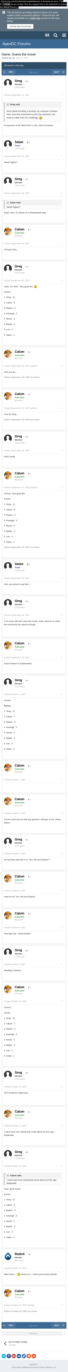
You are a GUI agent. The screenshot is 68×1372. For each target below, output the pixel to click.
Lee (13, 58)
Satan (19, 142)
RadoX (20, 1254)
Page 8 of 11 (34, 72)
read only (35, 18)
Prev (11, 72)
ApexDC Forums (16, 44)
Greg (18, 81)
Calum (19, 229)
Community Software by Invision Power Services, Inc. (34, 1367)
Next (56, 72)
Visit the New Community (20, 26)
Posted (17, 95)
